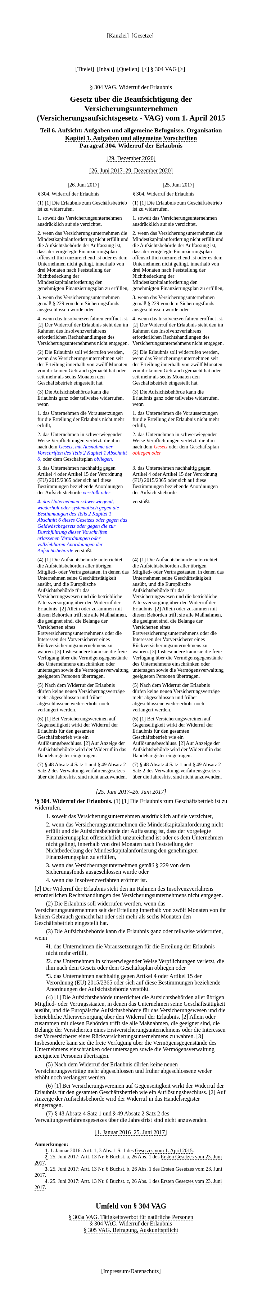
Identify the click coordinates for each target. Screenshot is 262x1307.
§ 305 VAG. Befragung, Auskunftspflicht (131, 1230)
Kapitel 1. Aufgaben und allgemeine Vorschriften (131, 137)
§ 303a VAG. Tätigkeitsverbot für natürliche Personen (131, 1217)
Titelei (84, 69)
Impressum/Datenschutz (131, 1271)
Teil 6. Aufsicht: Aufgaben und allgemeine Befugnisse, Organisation (131, 130)
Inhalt (105, 69)
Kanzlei (118, 35)
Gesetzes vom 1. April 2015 (164, 1150)
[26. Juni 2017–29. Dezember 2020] (130, 170)
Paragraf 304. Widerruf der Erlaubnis (131, 145)
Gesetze (143, 35)
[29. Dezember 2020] (131, 158)
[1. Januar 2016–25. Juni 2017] (131, 1132)
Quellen (128, 69)
